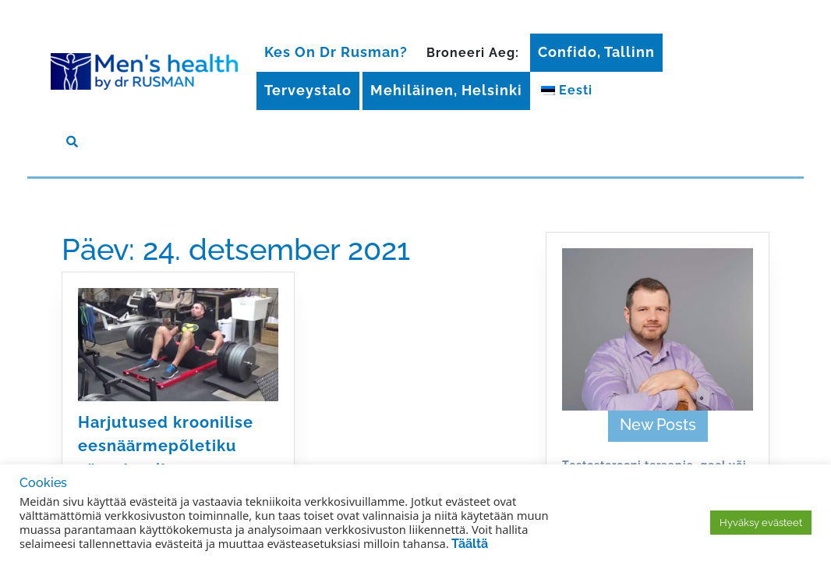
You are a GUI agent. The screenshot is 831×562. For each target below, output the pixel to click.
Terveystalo (308, 90)
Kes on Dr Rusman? (336, 52)
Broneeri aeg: (472, 52)
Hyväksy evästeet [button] (761, 522)
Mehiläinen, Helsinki (446, 90)
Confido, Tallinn (596, 52)
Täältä (469, 543)
